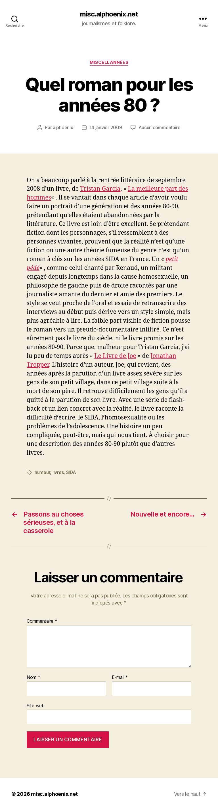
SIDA (71, 472)
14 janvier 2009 (105, 127)
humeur (42, 472)
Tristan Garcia (100, 189)
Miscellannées (109, 62)
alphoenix (63, 127)
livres (58, 472)
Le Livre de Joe (115, 356)
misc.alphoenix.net (109, 14)
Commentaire (42, 621)
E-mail (120, 677)
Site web (36, 705)
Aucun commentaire (160, 127)
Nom (33, 677)
